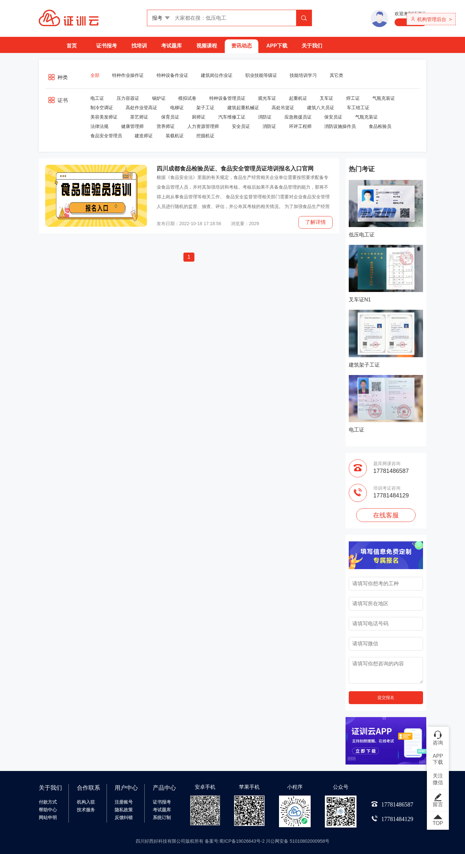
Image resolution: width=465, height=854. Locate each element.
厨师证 (198, 117)
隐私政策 (124, 809)
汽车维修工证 (231, 117)
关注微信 (438, 779)
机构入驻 (86, 802)
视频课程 (206, 45)
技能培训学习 (303, 75)
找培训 (139, 45)
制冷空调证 (101, 107)
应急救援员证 (298, 117)
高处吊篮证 (283, 107)
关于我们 (312, 45)
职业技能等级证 (261, 75)
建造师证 (144, 135)
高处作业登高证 (141, 107)
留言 (438, 800)
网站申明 (48, 817)
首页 (71, 45)
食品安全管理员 (106, 135)
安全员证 (241, 126)
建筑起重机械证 (243, 107)
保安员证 (333, 117)
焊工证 (353, 98)
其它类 (336, 75)
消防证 (265, 117)
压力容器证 (128, 98)
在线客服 (386, 515)
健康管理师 (132, 126)
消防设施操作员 (340, 126)
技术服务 (86, 809)
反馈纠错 (124, 817)
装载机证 (175, 135)
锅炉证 (159, 98)
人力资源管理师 (203, 126)
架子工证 (205, 107)
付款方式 (48, 802)
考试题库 (171, 45)
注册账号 (124, 802)
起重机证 (298, 98)
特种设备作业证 (172, 75)
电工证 (97, 98)
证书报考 (106, 45)
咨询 (438, 737)
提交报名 (385, 697)
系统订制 (162, 817)
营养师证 (166, 126)
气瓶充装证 (383, 98)
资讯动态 (241, 45)
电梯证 (177, 107)
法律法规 (99, 126)
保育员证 (170, 117)
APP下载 (276, 45)
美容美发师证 (104, 117)
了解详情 (315, 222)
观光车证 (267, 98)
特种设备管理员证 (227, 98)
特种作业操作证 (128, 75)
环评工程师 (300, 126)
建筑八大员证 (320, 107)
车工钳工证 (358, 107)
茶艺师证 (139, 117)
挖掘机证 (205, 135)
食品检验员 (380, 126)
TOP (438, 820)
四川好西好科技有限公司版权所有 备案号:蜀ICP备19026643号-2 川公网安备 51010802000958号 (233, 841)
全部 (94, 75)
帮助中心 (48, 809)
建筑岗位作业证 (216, 75)
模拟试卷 (187, 98)
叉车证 (326, 98)
